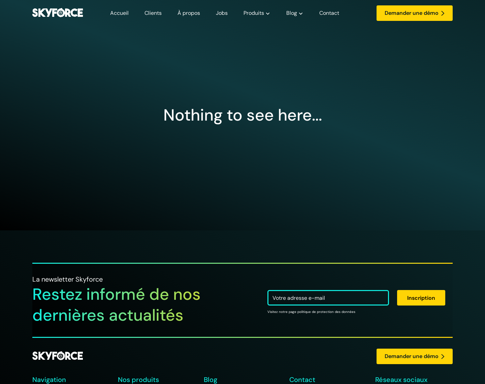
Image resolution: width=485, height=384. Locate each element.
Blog (291, 13)
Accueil (119, 13)
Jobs (222, 13)
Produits (254, 13)
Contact (329, 13)
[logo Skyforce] (57, 356)
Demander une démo (415, 13)
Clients (153, 13)
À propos (188, 13)
